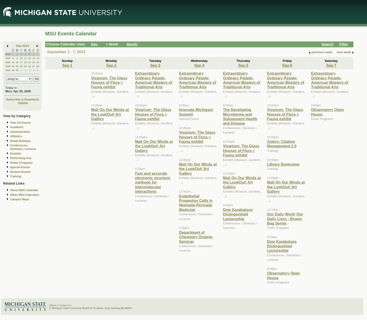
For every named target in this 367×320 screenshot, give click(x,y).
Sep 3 (155, 65)
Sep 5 (243, 65)
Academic (16, 127)
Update (23, 103)
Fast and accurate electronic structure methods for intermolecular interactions (152, 182)
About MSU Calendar (24, 190)
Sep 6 (287, 65)
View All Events (20, 122)
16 (17, 62)
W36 (8, 54)
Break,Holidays (20, 141)
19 (29, 62)
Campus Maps (19, 199)
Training (15, 176)
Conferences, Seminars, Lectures (23, 147)
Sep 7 (331, 65)
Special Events (20, 167)
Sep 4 (199, 65)
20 (33, 62)
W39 (8, 66)
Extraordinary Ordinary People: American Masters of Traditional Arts (153, 80)
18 (25, 62)
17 (21, 62)
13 (33, 58)
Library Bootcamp (283, 164)
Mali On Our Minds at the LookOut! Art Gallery (110, 114)
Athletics (16, 136)
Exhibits (15, 153)
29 (13, 70)
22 (13, 66)
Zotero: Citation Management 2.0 (282, 143)
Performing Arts (21, 158)
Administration (20, 132)
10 (21, 58)
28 (38, 66)
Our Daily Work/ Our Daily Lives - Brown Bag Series (285, 218)
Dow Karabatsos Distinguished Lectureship (238, 214)
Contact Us (64, 305)
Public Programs (21, 162)
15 (13, 62)
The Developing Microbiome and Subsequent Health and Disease (240, 116)
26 (29, 66)
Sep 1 (67, 65)
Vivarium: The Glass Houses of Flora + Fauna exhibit (109, 82)
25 (25, 66)
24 (21, 66)
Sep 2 (111, 65)
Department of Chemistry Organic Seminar (196, 237)
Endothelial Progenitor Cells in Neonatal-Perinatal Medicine (196, 203)
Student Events (20, 172)
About (52, 305)
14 (38, 58)
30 (17, 70)
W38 (8, 62)
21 (38, 62)
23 (17, 66)
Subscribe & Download (22, 99)
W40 (8, 70)
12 (29, 58)
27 (33, 66)
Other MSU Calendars (24, 195)
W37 (8, 58)
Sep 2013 (22, 46)
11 (25, 58)
